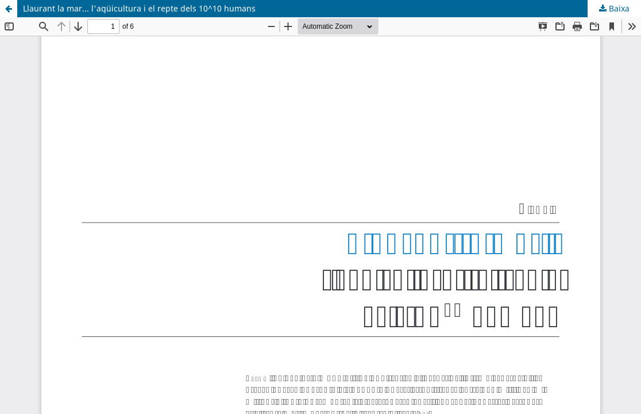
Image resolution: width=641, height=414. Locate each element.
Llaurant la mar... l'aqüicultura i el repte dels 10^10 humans (139, 8)
